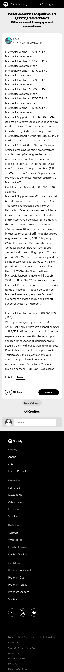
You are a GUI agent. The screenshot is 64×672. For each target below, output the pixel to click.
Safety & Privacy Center (26, 637)
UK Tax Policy (13, 664)
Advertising (15, 502)
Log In (49, 4)
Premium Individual (19, 570)
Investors (13, 509)
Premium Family (17, 585)
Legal (10, 637)
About (12, 457)
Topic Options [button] (31, 403)
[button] (58, 40)
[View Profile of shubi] (16, 39)
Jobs (11, 464)
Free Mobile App (18, 547)
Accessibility (13, 653)
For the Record (17, 471)
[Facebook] (34, 612)
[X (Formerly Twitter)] (23, 612)
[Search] (41, 4)
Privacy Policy (13, 642)
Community (15, 4)
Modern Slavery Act (16, 658)
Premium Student (18, 592)
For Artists (14, 487)
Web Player (15, 540)
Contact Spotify (17, 554)
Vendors (13, 516)
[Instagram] (12, 612)
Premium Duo (16, 577)
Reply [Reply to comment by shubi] (48, 392)
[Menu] (58, 4)
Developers (15, 495)
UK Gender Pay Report (18, 669)
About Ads (30, 648)
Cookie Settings (15, 648)
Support (13, 533)
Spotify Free (15, 599)
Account (21, 377)
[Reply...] (35, 422)
